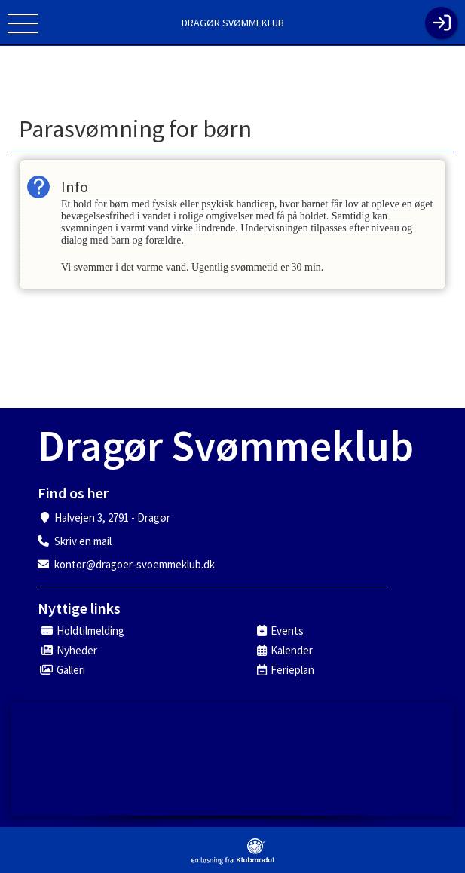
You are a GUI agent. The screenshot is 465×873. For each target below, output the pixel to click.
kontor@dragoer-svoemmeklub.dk (134, 564)
